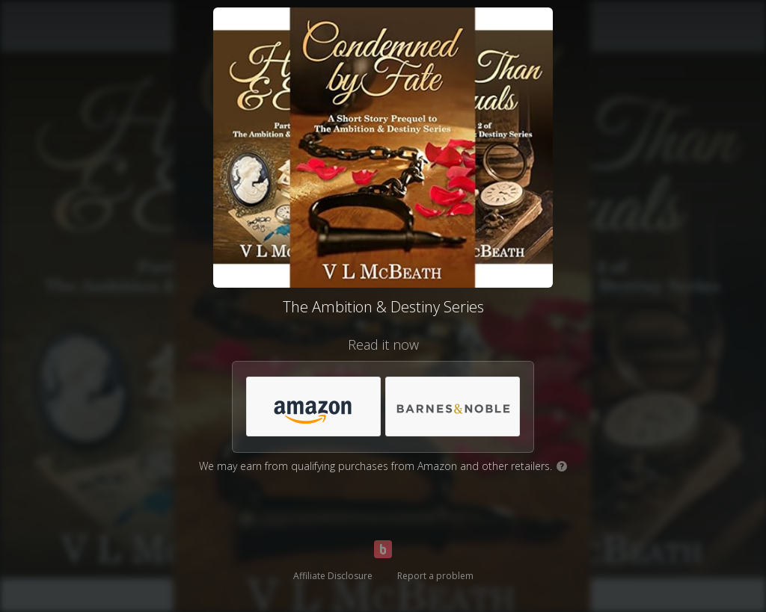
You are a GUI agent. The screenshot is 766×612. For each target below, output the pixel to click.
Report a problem (435, 575)
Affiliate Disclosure (333, 575)
